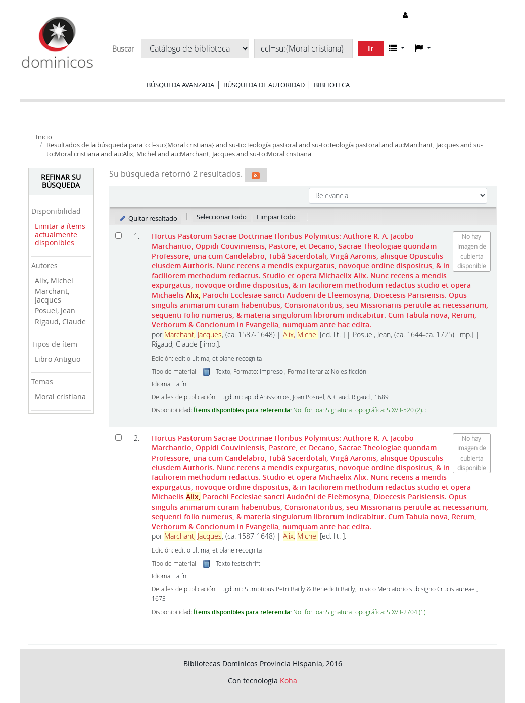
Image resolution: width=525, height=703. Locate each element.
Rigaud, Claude (60, 321)
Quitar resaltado (148, 218)
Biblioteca (332, 84)
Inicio (44, 137)
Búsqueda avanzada (180, 84)
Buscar (123, 49)
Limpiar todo (276, 216)
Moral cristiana (60, 396)
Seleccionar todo (222, 216)
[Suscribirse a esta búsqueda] (256, 175)
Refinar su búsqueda (61, 181)
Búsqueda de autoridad (264, 84)
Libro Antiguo (57, 359)
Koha (288, 680)
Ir (370, 48)
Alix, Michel (54, 280)
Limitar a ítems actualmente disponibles (60, 234)
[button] (397, 48)
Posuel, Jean (55, 310)
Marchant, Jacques (52, 295)
